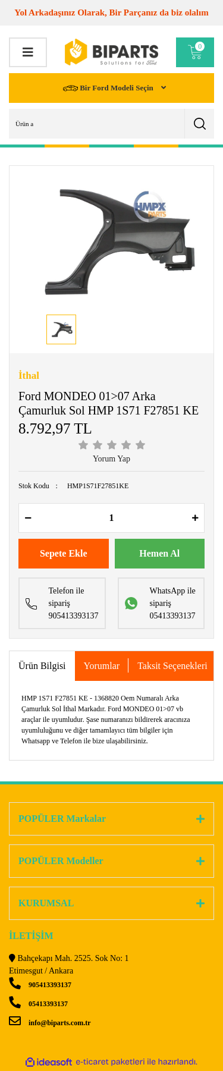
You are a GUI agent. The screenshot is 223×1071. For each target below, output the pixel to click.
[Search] (111, 124)
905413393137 (40, 985)
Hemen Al (159, 553)
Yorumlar (102, 666)
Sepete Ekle (63, 553)
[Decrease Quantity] (28, 518)
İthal (28, 375)
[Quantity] (111, 518)
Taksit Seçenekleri (172, 666)
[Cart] (195, 52)
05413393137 (38, 1004)
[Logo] (112, 52)
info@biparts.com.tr (49, 1023)
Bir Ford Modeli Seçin (109, 88)
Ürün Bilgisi (42, 666)
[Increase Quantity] (195, 518)
